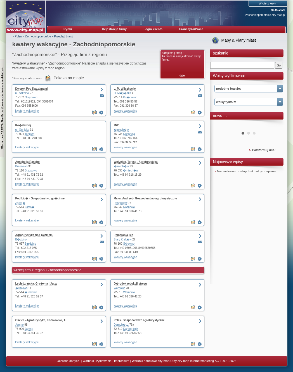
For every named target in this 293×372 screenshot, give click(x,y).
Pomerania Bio (123, 235)
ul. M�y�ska (122, 93)
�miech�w (121, 129)
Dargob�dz (121, 324)
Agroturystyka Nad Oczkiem (34, 235)
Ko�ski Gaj (23, 125)
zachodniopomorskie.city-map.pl (265, 14)
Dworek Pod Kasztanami (31, 88)
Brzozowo (21, 166)
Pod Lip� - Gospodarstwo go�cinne (40, 198)
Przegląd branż (63, 36)
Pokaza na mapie (69, 78)
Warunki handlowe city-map (150, 361)
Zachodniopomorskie (38, 36)
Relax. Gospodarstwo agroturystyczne (139, 320)
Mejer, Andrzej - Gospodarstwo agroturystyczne (145, 198)
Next (275, 124)
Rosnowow (120, 202)
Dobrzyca (129, 133)
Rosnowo (129, 207)
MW (116, 125)
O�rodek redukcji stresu (130, 283)
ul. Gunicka (22, 129)
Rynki (67, 29)
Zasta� (20, 202)
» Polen (17, 36)
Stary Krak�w (123, 239)
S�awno (128, 243)
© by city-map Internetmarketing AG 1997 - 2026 (203, 361)
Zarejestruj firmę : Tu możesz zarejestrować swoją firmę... (181, 56)
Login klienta (152, 29)
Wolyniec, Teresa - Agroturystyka (136, 161)
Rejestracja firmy (114, 29)
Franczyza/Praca (191, 29)
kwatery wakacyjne (27, 110)
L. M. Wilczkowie (125, 88)
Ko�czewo (130, 97)
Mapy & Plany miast (238, 40)
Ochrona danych (68, 361)
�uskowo (21, 288)
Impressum (121, 361)
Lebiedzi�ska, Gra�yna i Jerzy (36, 283)
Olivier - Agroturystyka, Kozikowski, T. (40, 320)
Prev (221, 124)
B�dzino (21, 239)
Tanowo (29, 133)
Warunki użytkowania (97, 361)
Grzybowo (31, 97)
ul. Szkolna (22, 93)
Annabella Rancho (27, 161)
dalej (182, 75)
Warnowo (120, 288)
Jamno (19, 324)
